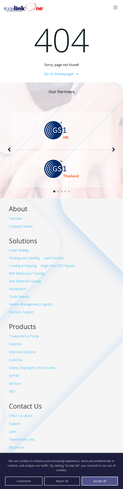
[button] (54, 191)
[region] (61, 471)
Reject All (62, 481)
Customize (24, 481)
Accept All (99, 481)
